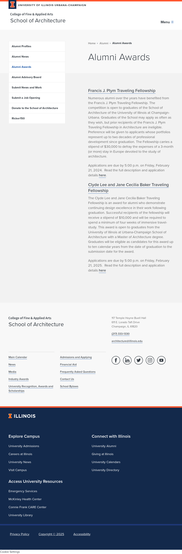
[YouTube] (161, 360)
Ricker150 (18, 118)
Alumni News (20, 57)
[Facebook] (116, 360)
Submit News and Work (27, 87)
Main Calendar (18, 357)
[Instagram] (150, 360)
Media (12, 372)
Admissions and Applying (76, 357)
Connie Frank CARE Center (27, 507)
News (12, 364)
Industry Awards (19, 379)
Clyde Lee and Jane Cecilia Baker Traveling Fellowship (128, 187)
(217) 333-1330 (121, 334)
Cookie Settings (10, 552)
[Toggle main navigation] (167, 22)
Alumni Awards (21, 67)
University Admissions (24, 446)
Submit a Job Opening (26, 98)
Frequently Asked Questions (77, 372)
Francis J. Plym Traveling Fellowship (122, 90)
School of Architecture (38, 20)
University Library (21, 515)
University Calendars (106, 462)
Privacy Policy (19, 534)
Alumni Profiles (21, 46)
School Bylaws (69, 386)
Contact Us (67, 379)
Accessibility (81, 534)
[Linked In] (127, 360)
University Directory (105, 470)
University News (20, 462)
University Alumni (104, 446)
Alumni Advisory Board (26, 77)
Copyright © (51, 534)
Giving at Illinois (102, 454)
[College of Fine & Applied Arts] (45, 14)
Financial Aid (68, 364)
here (102, 175)
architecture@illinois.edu (127, 341)
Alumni (104, 43)
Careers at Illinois (20, 454)
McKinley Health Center (25, 499)
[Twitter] (138, 360)
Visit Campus (18, 470)
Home (92, 43)
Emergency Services (23, 491)
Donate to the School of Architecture (35, 108)
